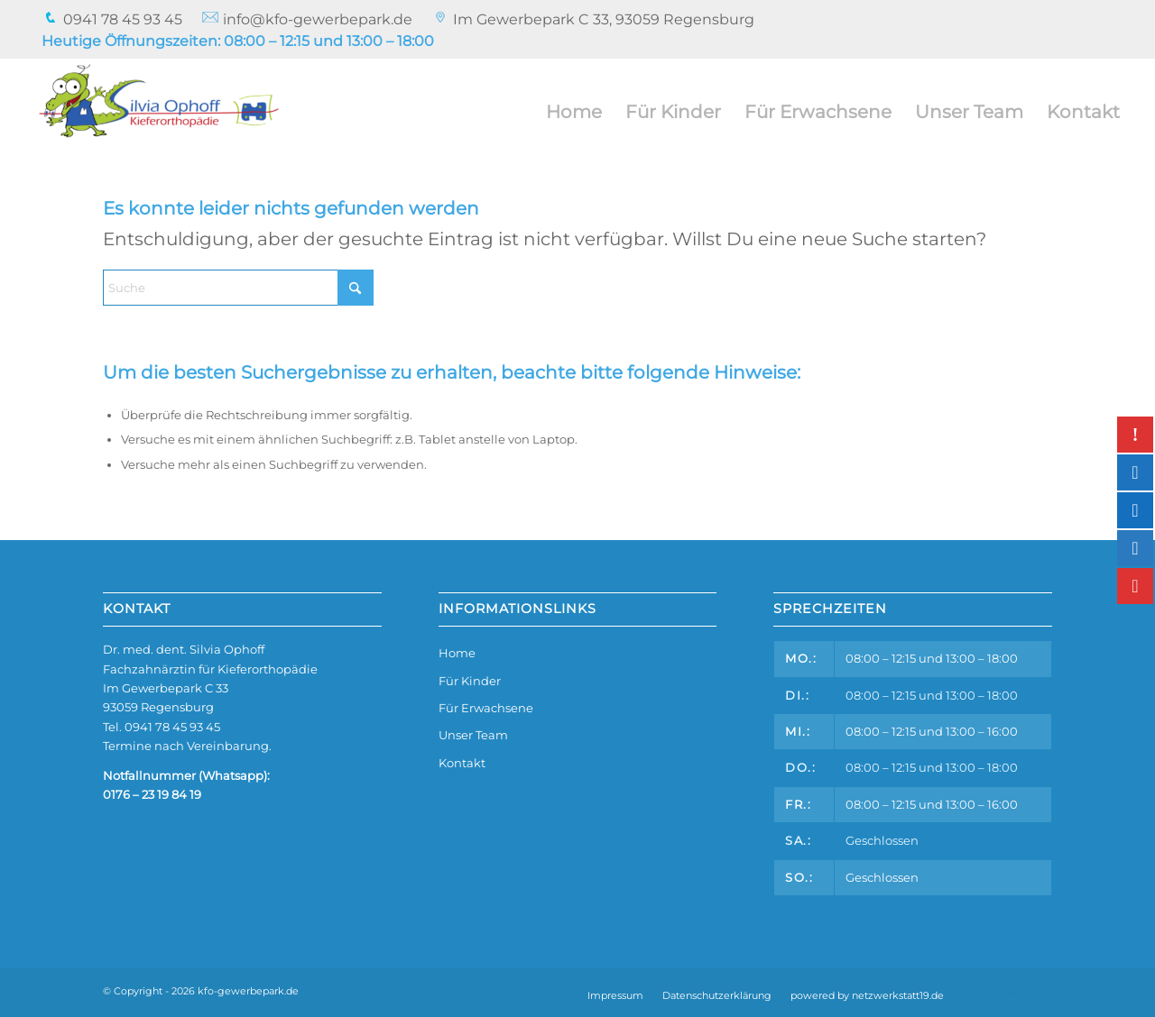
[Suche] (238, 288)
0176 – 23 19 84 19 (152, 794)
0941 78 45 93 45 (112, 19)
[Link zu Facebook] (984, 990)
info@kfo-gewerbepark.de (306, 19)
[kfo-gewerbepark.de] (158, 112)
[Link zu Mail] (1038, 990)
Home (457, 653)
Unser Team (473, 735)
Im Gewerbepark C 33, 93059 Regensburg (603, 19)
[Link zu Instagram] (1011, 990)
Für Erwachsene (486, 708)
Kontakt (462, 763)
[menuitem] (112, 20)
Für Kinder (470, 680)
